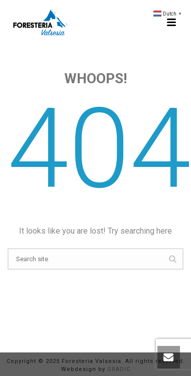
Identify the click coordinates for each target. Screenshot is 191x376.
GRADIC (118, 369)
